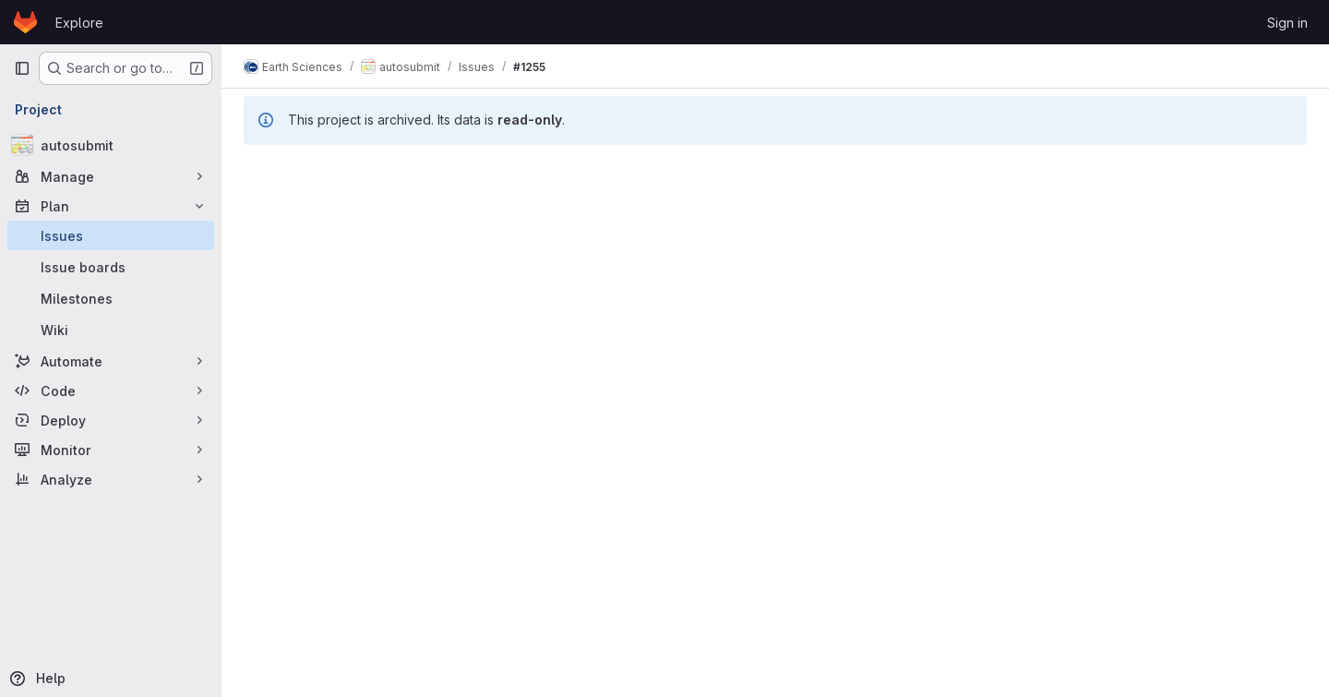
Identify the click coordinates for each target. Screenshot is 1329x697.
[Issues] (110, 235)
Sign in (1287, 22)
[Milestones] (110, 298)
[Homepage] (25, 22)
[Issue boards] (110, 267)
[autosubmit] (110, 145)
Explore (79, 22)
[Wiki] (110, 329)
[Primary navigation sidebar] (22, 68)
